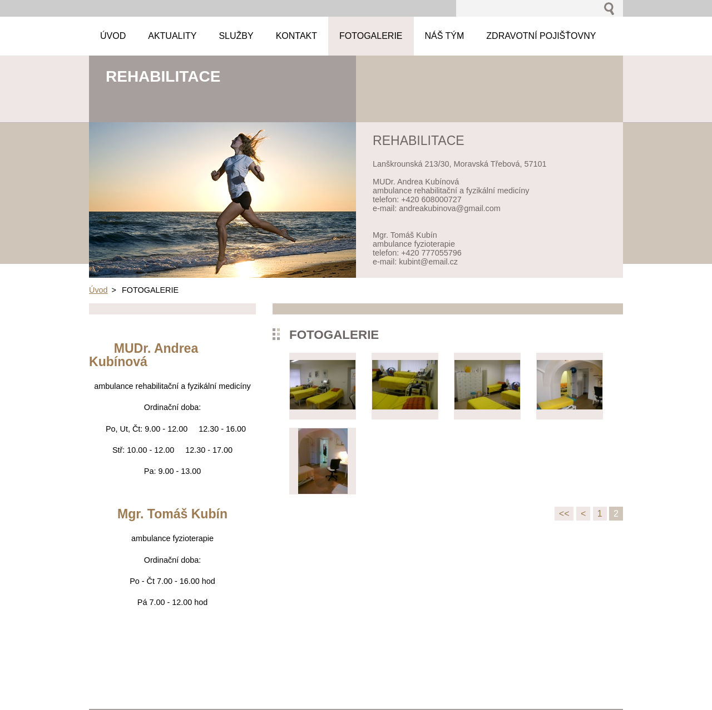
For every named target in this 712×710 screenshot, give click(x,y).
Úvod (98, 290)
